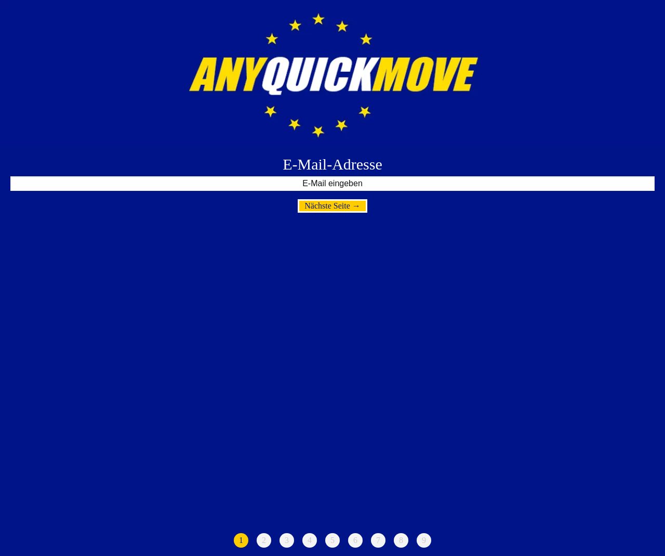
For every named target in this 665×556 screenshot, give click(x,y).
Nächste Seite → (332, 205)
